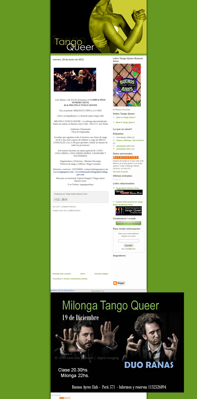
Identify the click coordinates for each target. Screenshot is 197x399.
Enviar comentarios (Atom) (75, 279)
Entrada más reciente (62, 274)
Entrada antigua (101, 274)
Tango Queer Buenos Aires (127, 157)
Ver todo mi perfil (120, 172)
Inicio (82, 274)
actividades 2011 (123, 149)
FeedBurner (130, 249)
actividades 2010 (123, 146)
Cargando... (118, 179)
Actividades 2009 (123, 137)
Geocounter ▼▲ (97, 291)
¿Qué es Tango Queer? (126, 117)
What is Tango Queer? (125, 122)
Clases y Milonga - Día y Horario (130, 140)
